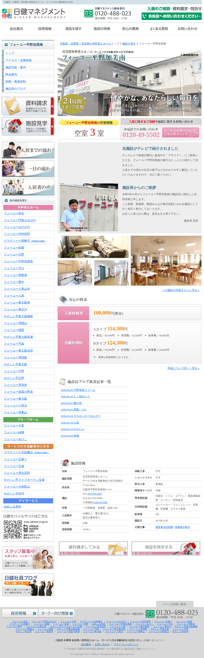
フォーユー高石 (14, 213)
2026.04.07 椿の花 (71, 403)
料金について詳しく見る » (183, 368)
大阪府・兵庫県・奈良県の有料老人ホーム (85, 43)
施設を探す (129, 43)
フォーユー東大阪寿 (17, 302)
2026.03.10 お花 (70, 422)
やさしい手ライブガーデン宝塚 (24, 479)
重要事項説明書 (164, 527)
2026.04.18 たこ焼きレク (75, 396)
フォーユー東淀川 (15, 309)
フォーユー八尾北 (15, 405)
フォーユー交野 (14, 254)
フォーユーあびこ (15, 439)
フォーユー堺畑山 (15, 323)
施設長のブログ (15, 88)
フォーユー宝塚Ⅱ (15, 459)
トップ (9, 53)
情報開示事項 (182, 527)
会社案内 (86, 644)
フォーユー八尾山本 (17, 288)
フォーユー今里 (14, 425)
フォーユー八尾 (14, 295)
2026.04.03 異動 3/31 (74, 409)
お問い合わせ (102, 644)
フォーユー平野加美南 (18, 261)
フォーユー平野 (14, 371)
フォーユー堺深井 (15, 385)
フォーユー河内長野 (17, 233)
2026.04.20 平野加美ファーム (78, 390)
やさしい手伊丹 (14, 493)
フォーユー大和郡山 (17, 486)
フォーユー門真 (14, 343)
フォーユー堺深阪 (15, 357)
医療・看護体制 (15, 81)
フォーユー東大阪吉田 (18, 350)
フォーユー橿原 (14, 330)
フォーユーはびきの (17, 227)
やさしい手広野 (14, 378)
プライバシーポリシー (125, 644)
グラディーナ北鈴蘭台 (27, 452)
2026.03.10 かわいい (73, 429)
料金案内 (11, 74)
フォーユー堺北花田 (17, 473)
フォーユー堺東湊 (15, 275)
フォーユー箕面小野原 (18, 391)
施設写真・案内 (15, 67)
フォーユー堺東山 (15, 412)
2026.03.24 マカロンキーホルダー (81, 416)
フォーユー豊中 (14, 282)
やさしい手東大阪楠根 (18, 316)
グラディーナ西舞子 (25, 240)
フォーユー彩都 (14, 247)
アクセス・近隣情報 (18, 60)
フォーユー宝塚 (14, 466)
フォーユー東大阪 (15, 398)
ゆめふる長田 (12, 506)
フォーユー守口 (14, 268)
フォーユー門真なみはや (20, 220)
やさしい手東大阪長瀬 (18, 336)
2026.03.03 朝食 (70, 435)
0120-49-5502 (100, 502)
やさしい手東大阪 (15, 364)
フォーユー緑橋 (14, 432)
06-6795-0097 (95, 493)
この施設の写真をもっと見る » (180, 290)
